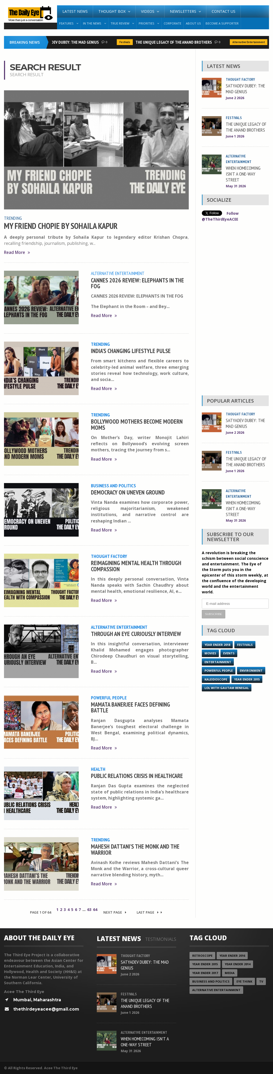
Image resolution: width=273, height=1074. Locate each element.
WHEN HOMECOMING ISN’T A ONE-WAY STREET (243, 174)
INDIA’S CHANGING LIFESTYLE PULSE (131, 350)
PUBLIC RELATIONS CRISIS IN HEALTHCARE (137, 775)
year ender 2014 (237, 964)
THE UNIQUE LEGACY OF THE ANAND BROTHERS (175, 42)
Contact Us (223, 11)
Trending (13, 218)
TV (261, 981)
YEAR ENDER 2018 (217, 644)
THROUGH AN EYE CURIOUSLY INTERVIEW (136, 633)
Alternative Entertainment (250, 42)
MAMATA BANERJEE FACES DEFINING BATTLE (130, 707)
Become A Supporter (222, 23)
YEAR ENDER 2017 (205, 972)
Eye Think (244, 981)
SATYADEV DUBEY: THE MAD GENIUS (71, 42)
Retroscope (202, 955)
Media (230, 972)
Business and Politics (113, 485)
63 (89, 909)
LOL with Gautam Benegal (226, 687)
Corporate (172, 23)
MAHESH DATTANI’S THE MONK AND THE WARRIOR (135, 848)
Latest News (75, 11)
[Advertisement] (235, 309)
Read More (17, 252)
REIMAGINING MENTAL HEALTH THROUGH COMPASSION (136, 565)
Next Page (114, 912)
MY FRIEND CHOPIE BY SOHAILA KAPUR (61, 225)
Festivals (126, 42)
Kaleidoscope (215, 678)
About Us (193, 23)
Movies (210, 652)
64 (95, 909)
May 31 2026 (236, 186)
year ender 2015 (247, 678)
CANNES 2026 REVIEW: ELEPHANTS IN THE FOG (137, 282)
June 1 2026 (235, 136)
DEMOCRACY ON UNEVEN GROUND (128, 492)
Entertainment (217, 661)
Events (229, 652)
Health (98, 768)
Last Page (149, 912)
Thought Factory (109, 556)
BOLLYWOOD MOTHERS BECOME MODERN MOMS (137, 424)
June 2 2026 (235, 98)
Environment (251, 670)
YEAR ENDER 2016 (232, 955)
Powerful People (109, 697)
